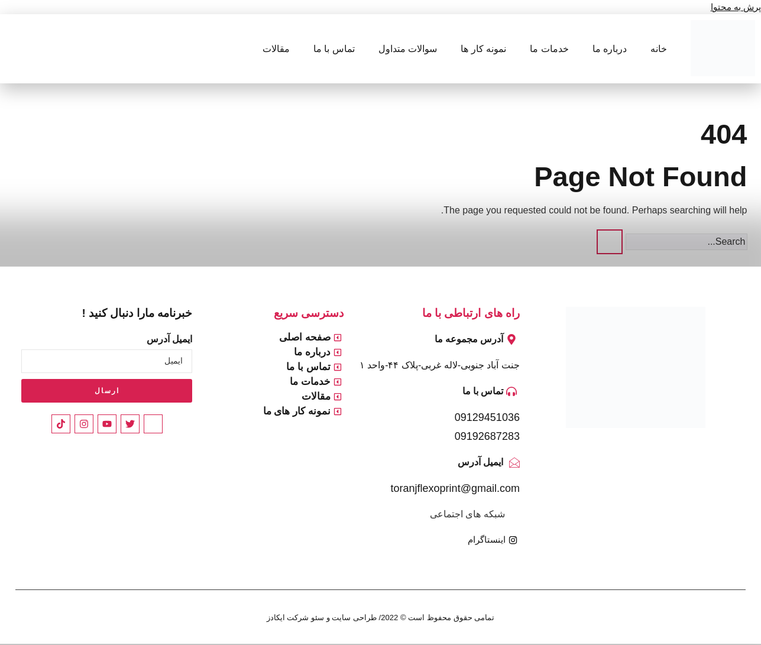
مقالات (276, 49)
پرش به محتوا (734, 7)
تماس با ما (334, 49)
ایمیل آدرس (169, 339)
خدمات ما (549, 49)
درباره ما (609, 49)
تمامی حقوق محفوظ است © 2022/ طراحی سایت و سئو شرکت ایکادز (380, 618)
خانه (658, 49)
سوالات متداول (407, 49)
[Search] (610, 241)
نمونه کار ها (483, 49)
